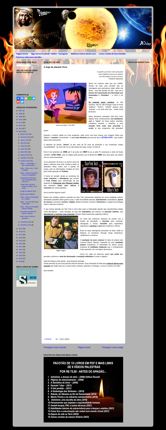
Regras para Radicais (27, 194)
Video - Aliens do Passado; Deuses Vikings (29, 207)
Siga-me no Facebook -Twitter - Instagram (49, 54)
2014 (21, 131)
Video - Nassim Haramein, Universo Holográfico (29, 174)
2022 (21, 249)
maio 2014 (24, 146)
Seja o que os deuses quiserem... (27, 217)
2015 (21, 228)
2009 (21, 116)
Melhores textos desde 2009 (83, 54)
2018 (21, 237)
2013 (21, 128)
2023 (21, 252)
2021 (21, 246)
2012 (21, 125)
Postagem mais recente (55, 347)
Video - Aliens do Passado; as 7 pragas (29, 198)
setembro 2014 (26, 158)
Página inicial (22, 54)
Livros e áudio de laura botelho (112, 54)
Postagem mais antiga (112, 347)
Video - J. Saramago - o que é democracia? (28, 164)
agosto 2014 (25, 155)
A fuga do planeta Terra (28, 191)
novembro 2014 (26, 222)
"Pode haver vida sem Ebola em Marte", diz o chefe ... (28, 186)
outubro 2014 (25, 161)
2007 (21, 111)
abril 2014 (24, 143)
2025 (21, 258)
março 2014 (25, 140)
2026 (21, 261)
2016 (21, 231)
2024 (21, 255)
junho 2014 (25, 149)
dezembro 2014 (26, 225)
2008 (21, 113)
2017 (21, 234)
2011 (21, 122)
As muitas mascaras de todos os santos (28, 212)
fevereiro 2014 (26, 137)
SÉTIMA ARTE (107, 137)
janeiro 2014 (25, 134)
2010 (21, 119)
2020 (21, 243)
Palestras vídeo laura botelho (29, 57)
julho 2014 (24, 152)
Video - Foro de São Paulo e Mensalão (29, 203)
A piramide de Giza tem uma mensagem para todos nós (28, 179)
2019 (21, 240)
